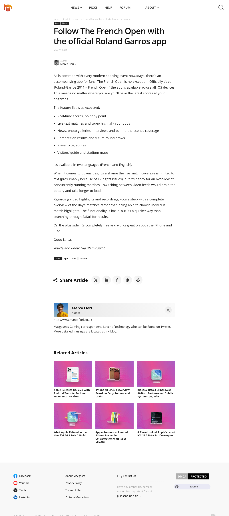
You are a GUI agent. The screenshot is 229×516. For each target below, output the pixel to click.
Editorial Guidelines (77, 497)
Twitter (23, 490)
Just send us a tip (127, 496)
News (75, 7)
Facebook (25, 476)
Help (108, 7)
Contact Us (129, 476)
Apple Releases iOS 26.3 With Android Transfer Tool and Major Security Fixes (72, 393)
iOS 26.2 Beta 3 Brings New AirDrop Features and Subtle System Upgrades (155, 393)
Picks (93, 7)
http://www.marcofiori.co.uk (73, 320)
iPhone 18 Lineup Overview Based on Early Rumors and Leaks (112, 393)
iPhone (65, 23)
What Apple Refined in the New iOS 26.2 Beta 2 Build (70, 433)
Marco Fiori (67, 64)
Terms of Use (73, 490)
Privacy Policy (73, 483)
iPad (65, 19)
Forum (125, 7)
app (66, 258)
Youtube (24, 483)
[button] (221, 7)
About (150, 7)
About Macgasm (75, 476)
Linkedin (24, 497)
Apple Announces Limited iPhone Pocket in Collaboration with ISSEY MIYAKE (111, 437)
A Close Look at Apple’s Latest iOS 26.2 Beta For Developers (156, 433)
